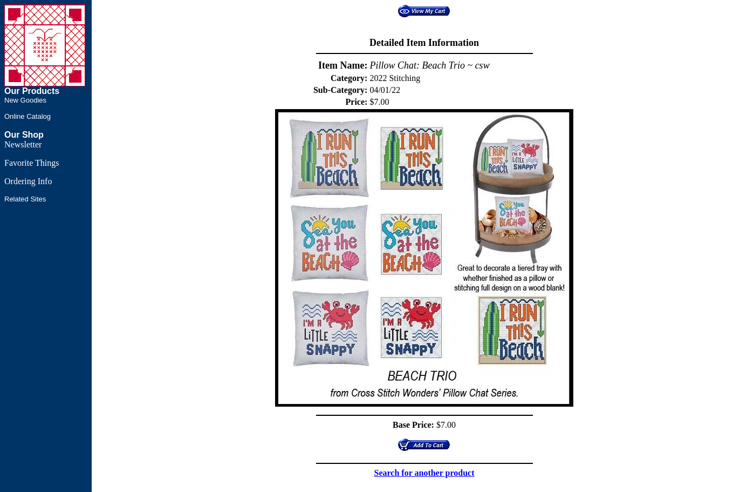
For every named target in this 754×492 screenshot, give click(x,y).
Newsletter (23, 144)
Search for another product (424, 472)
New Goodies (25, 100)
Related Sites (25, 199)
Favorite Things (31, 162)
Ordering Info (28, 181)
